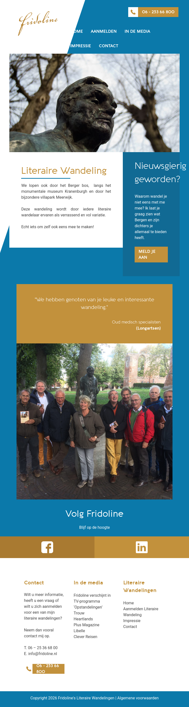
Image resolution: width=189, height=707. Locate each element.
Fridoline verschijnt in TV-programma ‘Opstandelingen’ (92, 601)
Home (76, 31)
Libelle (79, 630)
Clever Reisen (85, 636)
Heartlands (83, 619)
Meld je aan (147, 254)
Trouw (79, 613)
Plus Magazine (86, 625)
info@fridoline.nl (42, 653)
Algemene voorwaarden (138, 698)
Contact (108, 46)
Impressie (80, 46)
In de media (137, 31)
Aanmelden (104, 31)
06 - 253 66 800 (158, 12)
